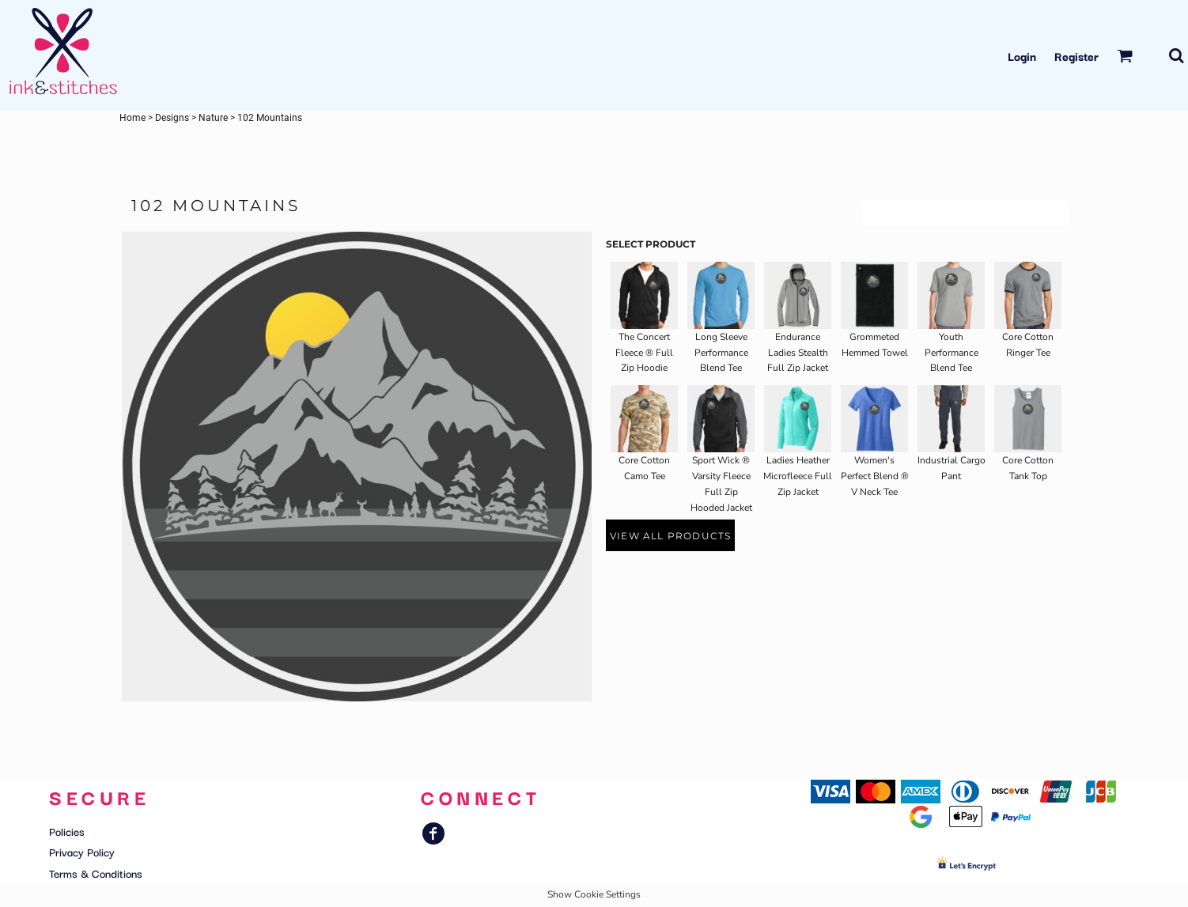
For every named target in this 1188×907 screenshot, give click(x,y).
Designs (172, 117)
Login (1022, 56)
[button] (1125, 55)
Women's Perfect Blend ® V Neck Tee (875, 476)
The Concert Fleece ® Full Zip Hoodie (644, 353)
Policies (67, 831)
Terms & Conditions (95, 873)
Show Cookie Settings (594, 894)
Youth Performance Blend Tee (951, 353)
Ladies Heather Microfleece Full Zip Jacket (797, 476)
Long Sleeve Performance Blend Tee (721, 353)
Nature (213, 117)
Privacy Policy (82, 851)
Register (1076, 56)
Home (132, 117)
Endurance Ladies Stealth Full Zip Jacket (797, 353)
